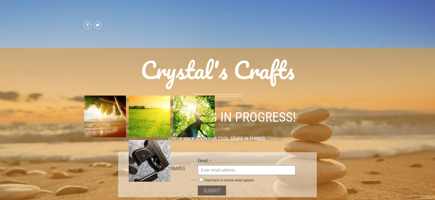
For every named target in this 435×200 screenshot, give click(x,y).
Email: (204, 160)
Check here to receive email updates (226, 180)
